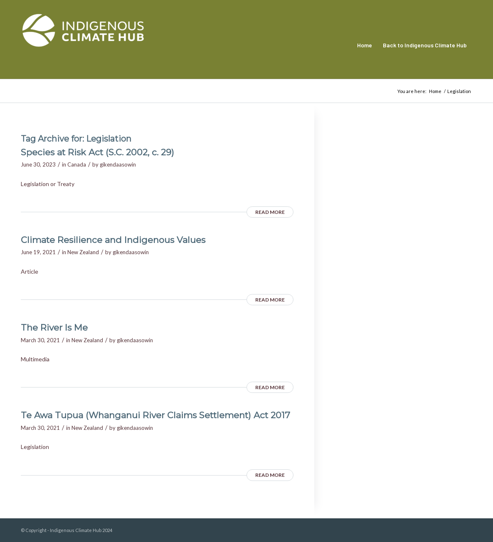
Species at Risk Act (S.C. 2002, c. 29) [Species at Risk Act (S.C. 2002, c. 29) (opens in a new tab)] (97, 152)
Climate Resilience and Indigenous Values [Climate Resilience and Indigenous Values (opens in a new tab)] (113, 240)
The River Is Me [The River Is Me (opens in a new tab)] (54, 327)
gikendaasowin (118, 164)
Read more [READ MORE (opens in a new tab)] (270, 212)
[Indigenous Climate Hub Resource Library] (83, 45)
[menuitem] (364, 45)
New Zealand (83, 252)
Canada (76, 164)
